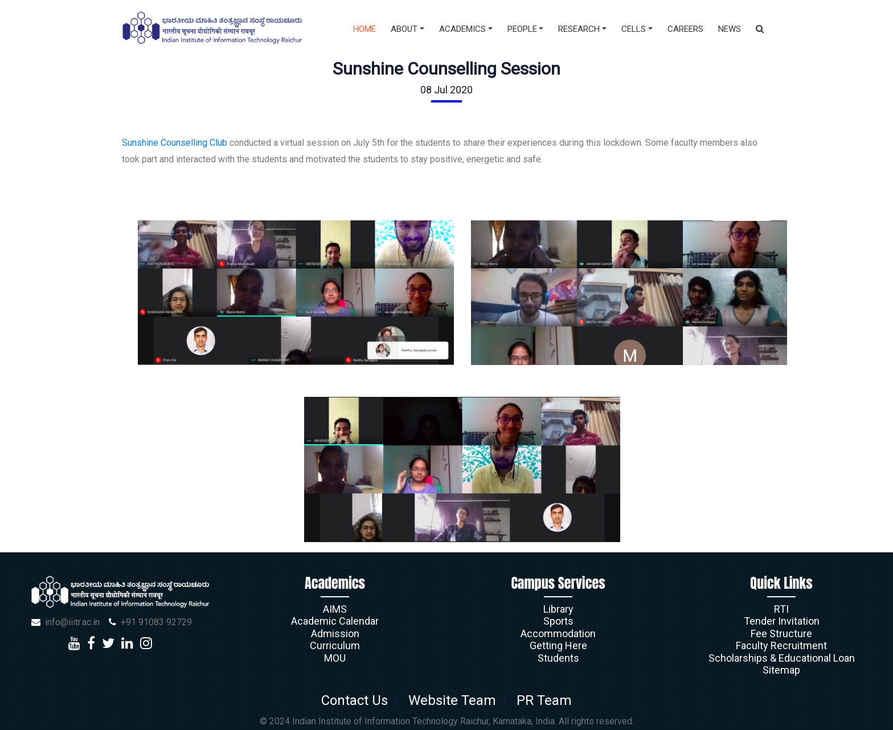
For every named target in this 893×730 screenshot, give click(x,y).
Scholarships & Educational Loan (781, 658)
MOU (335, 658)
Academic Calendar (335, 621)
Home (364, 29)
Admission (335, 633)
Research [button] (579, 29)
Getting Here (558, 645)
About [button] (404, 29)
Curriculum (335, 645)
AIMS (335, 609)
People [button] (522, 29)
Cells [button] (633, 29)
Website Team (452, 700)
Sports (558, 621)
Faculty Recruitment (781, 645)
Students (558, 658)
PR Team (541, 700)
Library (558, 609)
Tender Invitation (782, 621)
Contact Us (358, 700)
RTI (781, 609)
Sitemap (781, 670)
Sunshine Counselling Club (176, 142)
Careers (685, 29)
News (729, 29)
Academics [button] (462, 29)
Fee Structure (781, 633)
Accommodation (558, 633)
